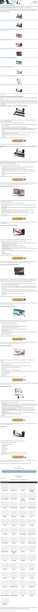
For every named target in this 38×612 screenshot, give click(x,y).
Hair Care (8, 223)
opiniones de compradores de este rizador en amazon (20, 215)
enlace (29, 463)
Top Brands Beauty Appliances (26, 262)
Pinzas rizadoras (23, 144)
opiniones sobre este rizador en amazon (20, 137)
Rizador (35, 1)
